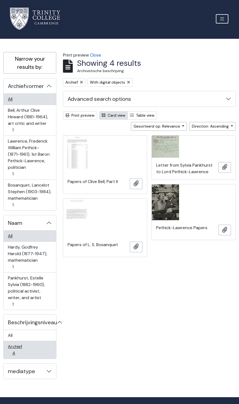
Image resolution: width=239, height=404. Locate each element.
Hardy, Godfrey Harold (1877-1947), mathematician (27, 257)
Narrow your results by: (30, 62)
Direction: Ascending (211, 126)
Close (95, 55)
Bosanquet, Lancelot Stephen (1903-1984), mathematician (29, 195)
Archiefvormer (26, 86)
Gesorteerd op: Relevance (157, 126)
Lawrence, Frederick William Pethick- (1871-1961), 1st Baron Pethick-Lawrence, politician (29, 157)
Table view (142, 115)
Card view (113, 115)
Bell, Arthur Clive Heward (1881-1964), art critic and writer (28, 120)
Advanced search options (99, 98)
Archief (17, 349)
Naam (15, 222)
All (10, 99)
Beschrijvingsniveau (32, 322)
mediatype (21, 371)
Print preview (80, 115)
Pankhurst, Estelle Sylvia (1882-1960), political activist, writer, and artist (26, 291)
